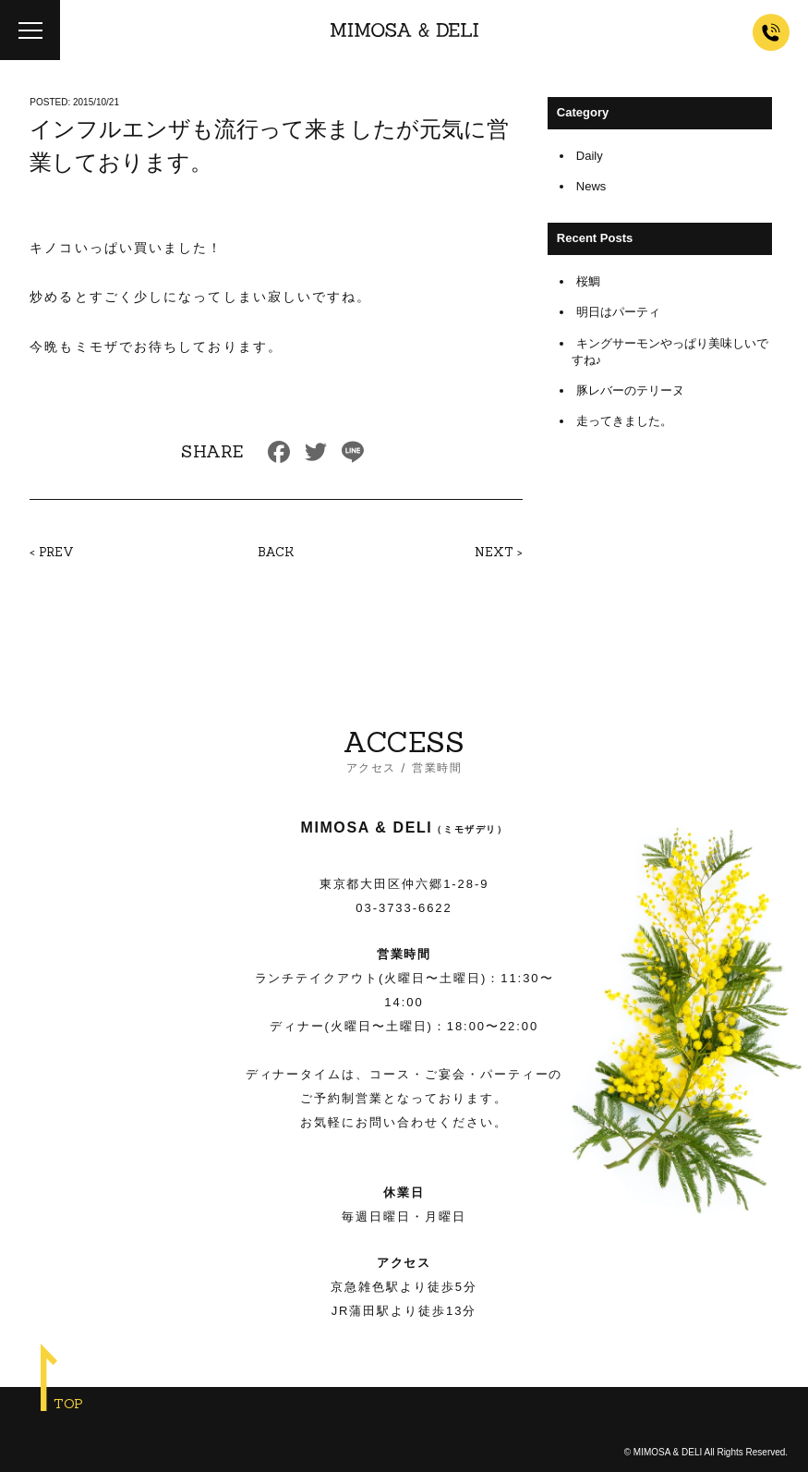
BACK (276, 552)
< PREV (52, 552)
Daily (589, 156)
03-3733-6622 (404, 908)
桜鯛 (588, 281)
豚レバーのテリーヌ (630, 390)
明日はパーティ (618, 312)
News (591, 186)
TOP (68, 1403)
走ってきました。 (624, 421)
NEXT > (499, 552)
